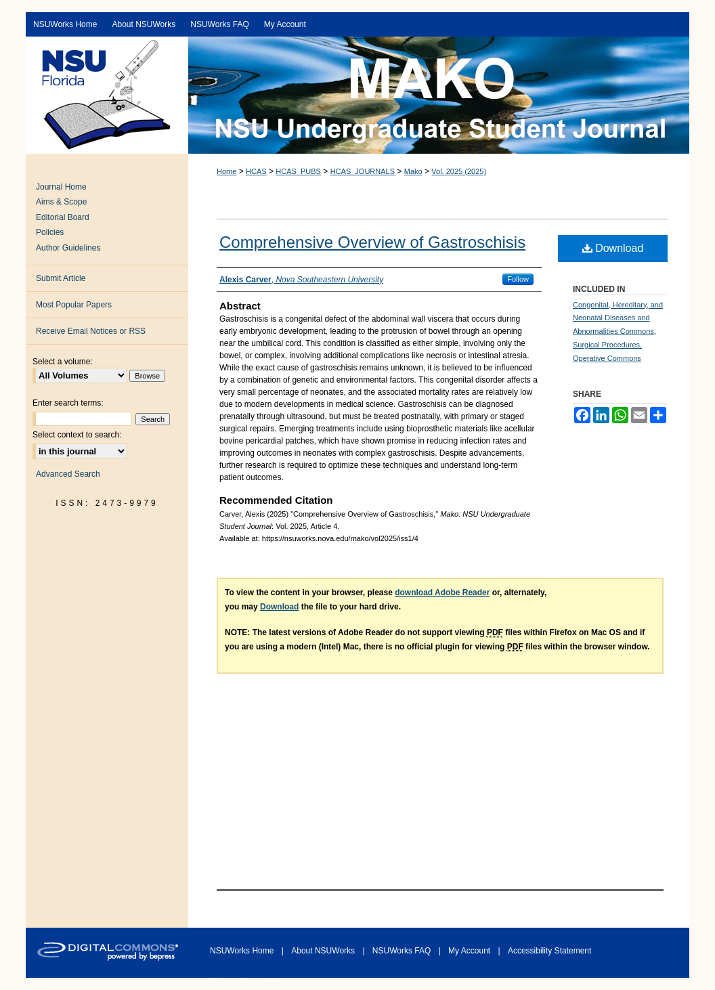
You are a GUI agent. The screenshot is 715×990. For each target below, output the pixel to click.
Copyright (259, 982)
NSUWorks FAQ (402, 950)
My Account (470, 950)
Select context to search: (76, 434)
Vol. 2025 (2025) (458, 171)
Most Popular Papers (74, 304)
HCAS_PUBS (298, 171)
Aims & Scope (61, 202)
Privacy (222, 982)
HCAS (256, 171)
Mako (413, 171)
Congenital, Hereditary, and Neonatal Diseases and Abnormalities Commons (618, 318)
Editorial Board (62, 217)
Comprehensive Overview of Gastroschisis (372, 242)
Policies (50, 232)
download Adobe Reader (442, 592)
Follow (518, 279)
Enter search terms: (68, 403)
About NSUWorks (324, 950)
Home (226, 171)
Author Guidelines (68, 248)
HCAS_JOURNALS (362, 171)
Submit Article (60, 278)
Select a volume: (62, 361)
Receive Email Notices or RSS (91, 331)
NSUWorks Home (243, 950)
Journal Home (61, 187)
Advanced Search (68, 474)
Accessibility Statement (549, 950)
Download (613, 248)
